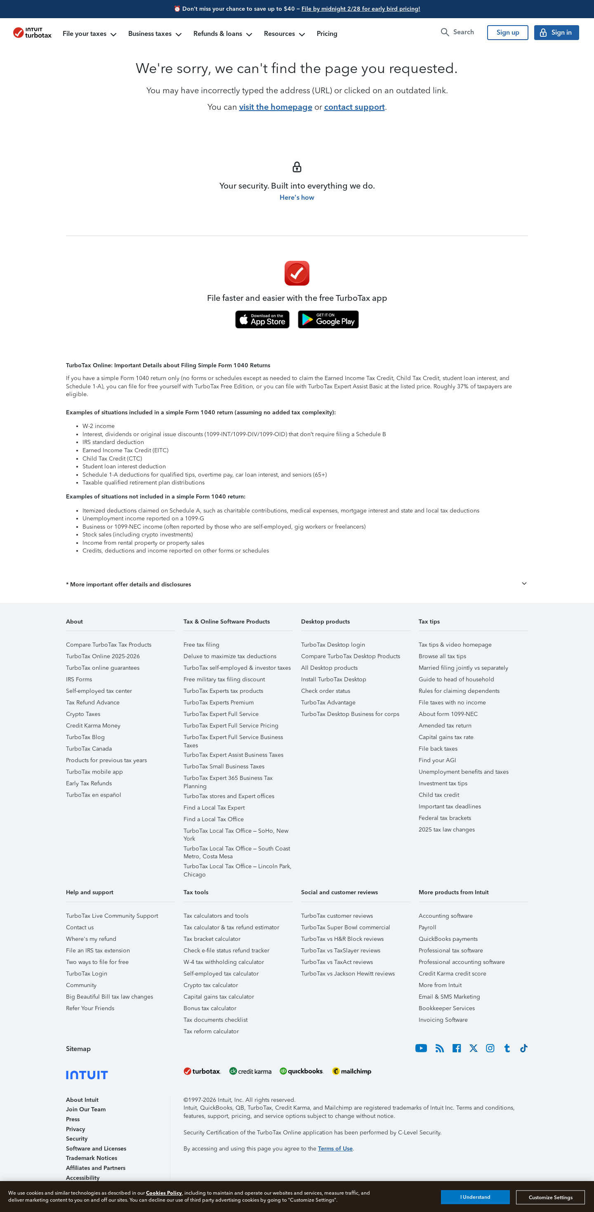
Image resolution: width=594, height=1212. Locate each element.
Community (81, 985)
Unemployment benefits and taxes (464, 771)
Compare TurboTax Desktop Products (350, 656)
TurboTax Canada (89, 748)
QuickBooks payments (448, 939)
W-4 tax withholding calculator (224, 962)
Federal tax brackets (445, 818)
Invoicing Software (443, 1019)
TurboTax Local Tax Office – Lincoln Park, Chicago (238, 867)
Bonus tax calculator (210, 1008)
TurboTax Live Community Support (112, 915)
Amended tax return (445, 725)
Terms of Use (335, 1148)
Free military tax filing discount (224, 679)
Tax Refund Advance (93, 702)
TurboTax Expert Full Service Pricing (231, 725)
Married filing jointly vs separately (463, 667)
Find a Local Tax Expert (214, 807)
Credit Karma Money (93, 725)
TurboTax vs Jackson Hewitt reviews (348, 973)
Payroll (427, 927)
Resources (285, 35)
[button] (297, 585)
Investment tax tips (443, 783)
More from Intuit (440, 985)
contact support (354, 107)
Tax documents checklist (216, 1019)
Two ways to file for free (97, 962)
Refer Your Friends (90, 1008)
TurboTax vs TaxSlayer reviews (340, 950)
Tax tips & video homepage (455, 644)
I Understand (475, 1197)
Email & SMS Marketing (449, 996)
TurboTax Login (86, 973)
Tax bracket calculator (212, 939)
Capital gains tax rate (446, 737)
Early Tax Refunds (89, 783)
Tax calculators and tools (216, 915)
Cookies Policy (164, 1193)
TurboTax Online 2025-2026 (103, 656)
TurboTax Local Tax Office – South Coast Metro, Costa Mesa (237, 850)
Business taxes (156, 35)
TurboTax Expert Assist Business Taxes (233, 754)
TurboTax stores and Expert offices (229, 796)
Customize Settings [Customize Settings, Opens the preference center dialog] (551, 1197)
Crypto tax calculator (211, 985)
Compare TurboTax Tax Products (108, 644)
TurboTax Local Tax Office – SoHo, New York (236, 832)
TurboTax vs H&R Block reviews (342, 939)
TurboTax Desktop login (333, 644)
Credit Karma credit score (452, 973)
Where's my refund (91, 939)
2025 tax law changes (447, 829)
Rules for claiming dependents (459, 691)
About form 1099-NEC (448, 714)
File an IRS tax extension (98, 950)
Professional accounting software (462, 962)
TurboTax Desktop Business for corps (350, 714)
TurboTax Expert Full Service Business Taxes (233, 738)
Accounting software (446, 915)
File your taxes (90, 35)
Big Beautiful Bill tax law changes (109, 996)
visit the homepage (275, 107)
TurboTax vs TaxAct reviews (337, 962)
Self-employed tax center (99, 691)
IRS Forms (79, 679)
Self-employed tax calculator (221, 973)
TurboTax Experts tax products (223, 691)
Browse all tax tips (442, 656)
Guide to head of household (456, 679)
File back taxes (438, 748)
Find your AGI (437, 760)
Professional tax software (451, 950)
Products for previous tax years (106, 760)
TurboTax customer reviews (337, 915)
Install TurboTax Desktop (333, 679)
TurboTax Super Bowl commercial (345, 927)
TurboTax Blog (85, 737)
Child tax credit (439, 795)
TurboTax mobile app (94, 771)
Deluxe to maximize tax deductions (230, 656)
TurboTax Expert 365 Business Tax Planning (228, 779)
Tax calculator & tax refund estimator (231, 927)
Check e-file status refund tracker (226, 950)
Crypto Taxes (83, 714)
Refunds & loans (223, 35)
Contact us (80, 927)
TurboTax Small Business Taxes (224, 766)
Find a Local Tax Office (214, 819)
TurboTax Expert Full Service (221, 714)
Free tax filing (201, 644)
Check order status (325, 691)
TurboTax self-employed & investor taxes (237, 667)
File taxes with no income (452, 702)
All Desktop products (329, 667)
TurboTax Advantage (328, 702)
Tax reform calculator (211, 1031)
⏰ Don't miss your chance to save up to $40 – (297, 8)
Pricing (327, 34)
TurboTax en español (93, 795)
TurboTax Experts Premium (219, 702)
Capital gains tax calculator (219, 996)
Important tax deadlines (450, 806)
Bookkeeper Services (447, 1008)
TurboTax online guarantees (102, 667)
